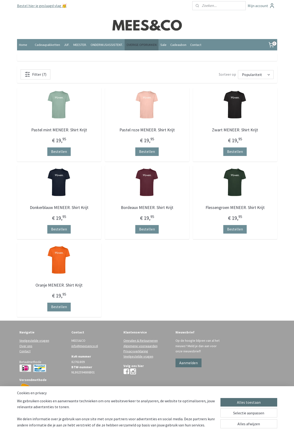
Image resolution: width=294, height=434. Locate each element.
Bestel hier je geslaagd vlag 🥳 (42, 5)
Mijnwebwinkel (187, 425)
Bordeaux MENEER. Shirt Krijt (147, 207)
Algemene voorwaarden (140, 346)
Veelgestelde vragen (34, 340)
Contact (195, 45)
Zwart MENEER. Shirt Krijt (235, 130)
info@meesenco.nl (84, 346)
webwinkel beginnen (153, 425)
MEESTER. (80, 45)
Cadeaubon (178, 45)
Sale (163, 45)
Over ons (25, 346)
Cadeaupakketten (47, 45)
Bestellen (59, 151)
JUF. (67, 45)
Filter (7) (35, 74)
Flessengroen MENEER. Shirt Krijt (234, 207)
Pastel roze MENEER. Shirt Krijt (147, 130)
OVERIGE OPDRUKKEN (142, 45)
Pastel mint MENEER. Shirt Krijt (59, 130)
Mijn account (261, 6)
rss (138, 425)
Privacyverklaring (135, 351)
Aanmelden (188, 362)
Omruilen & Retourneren (140, 340)
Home (23, 45)
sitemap (130, 425)
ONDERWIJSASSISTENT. (107, 45)
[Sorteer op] (255, 74)
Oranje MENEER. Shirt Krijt (59, 285)
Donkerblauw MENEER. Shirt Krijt (59, 207)
